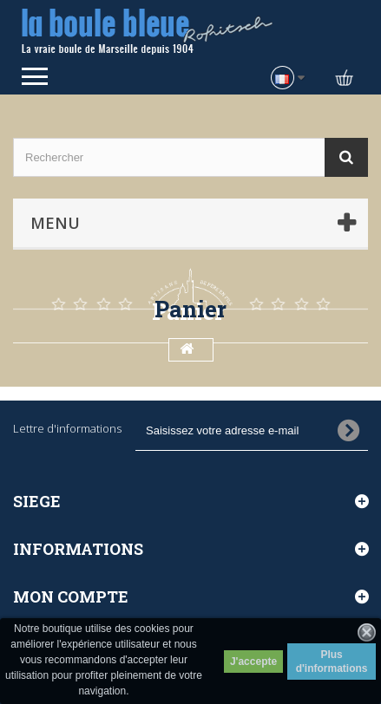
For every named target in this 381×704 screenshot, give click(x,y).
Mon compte (70, 596)
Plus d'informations (332, 662)
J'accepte (253, 661)
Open (35, 76)
